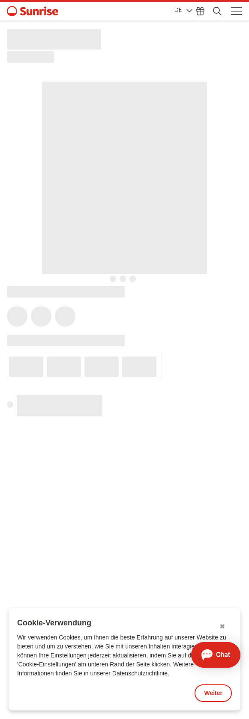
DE (183, 10)
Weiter (213, 693)
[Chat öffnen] (215, 655)
